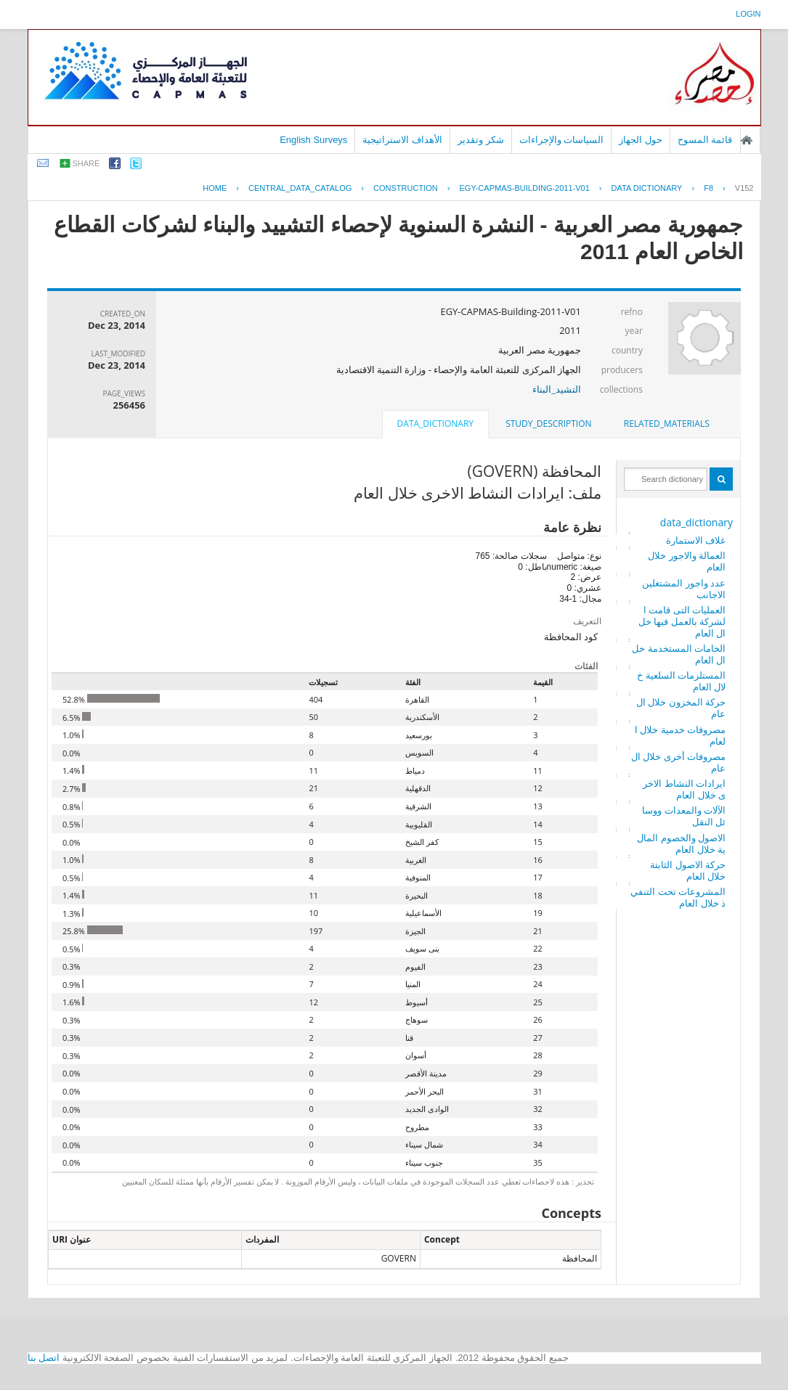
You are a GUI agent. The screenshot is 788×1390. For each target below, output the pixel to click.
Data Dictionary (647, 188)
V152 (744, 188)
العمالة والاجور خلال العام (687, 561)
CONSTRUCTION (405, 188)
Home (215, 188)
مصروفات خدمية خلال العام (680, 735)
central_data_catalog (300, 188)
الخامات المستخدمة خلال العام (679, 654)
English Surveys (313, 139)
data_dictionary (696, 522)
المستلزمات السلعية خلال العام (681, 680)
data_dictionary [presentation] (435, 423)
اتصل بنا (44, 1357)
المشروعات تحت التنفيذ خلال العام (678, 897)
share (86, 163)
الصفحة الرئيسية (746, 140)
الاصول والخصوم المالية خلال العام (681, 843)
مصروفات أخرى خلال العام (678, 762)
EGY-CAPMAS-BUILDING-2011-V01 (524, 188)
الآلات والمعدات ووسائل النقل (684, 815)
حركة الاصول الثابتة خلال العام (688, 870)
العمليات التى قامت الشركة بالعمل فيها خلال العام (682, 621)
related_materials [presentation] (667, 423)
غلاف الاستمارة (696, 540)
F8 (708, 188)
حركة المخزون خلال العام (681, 707)
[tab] (667, 424)
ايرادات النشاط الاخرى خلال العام (684, 789)
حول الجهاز (640, 139)
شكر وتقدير (481, 139)
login (748, 13)
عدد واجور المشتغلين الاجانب (684, 588)
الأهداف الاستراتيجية (402, 139)
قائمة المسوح (705, 139)
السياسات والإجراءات (561, 139)
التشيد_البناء (556, 389)
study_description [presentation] (548, 423)
